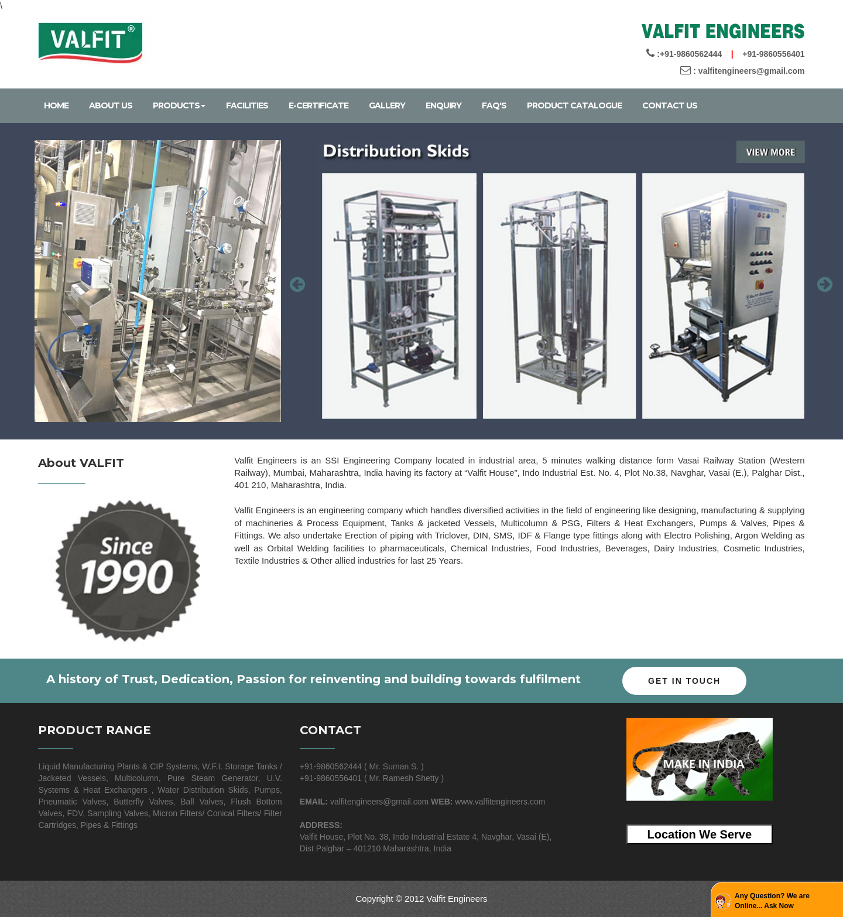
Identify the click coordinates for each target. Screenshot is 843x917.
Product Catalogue (574, 105)
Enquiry (443, 105)
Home (56, 105)
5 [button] (524, 431)
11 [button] (629, 431)
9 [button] (594, 431)
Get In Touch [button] (684, 681)
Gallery (387, 105)
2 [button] (471, 431)
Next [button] (823, 281)
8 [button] (576, 431)
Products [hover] (179, 105)
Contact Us (669, 105)
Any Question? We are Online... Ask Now (772, 901)
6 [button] (541, 431)
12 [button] (647, 431)
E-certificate (318, 105)
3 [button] (489, 431)
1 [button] (454, 431)
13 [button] (664, 431)
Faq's (494, 105)
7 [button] (559, 431)
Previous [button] (295, 281)
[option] (559, 281)
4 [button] (506, 431)
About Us (110, 105)
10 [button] (612, 431)
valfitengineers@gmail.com (751, 71)
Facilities (247, 105)
